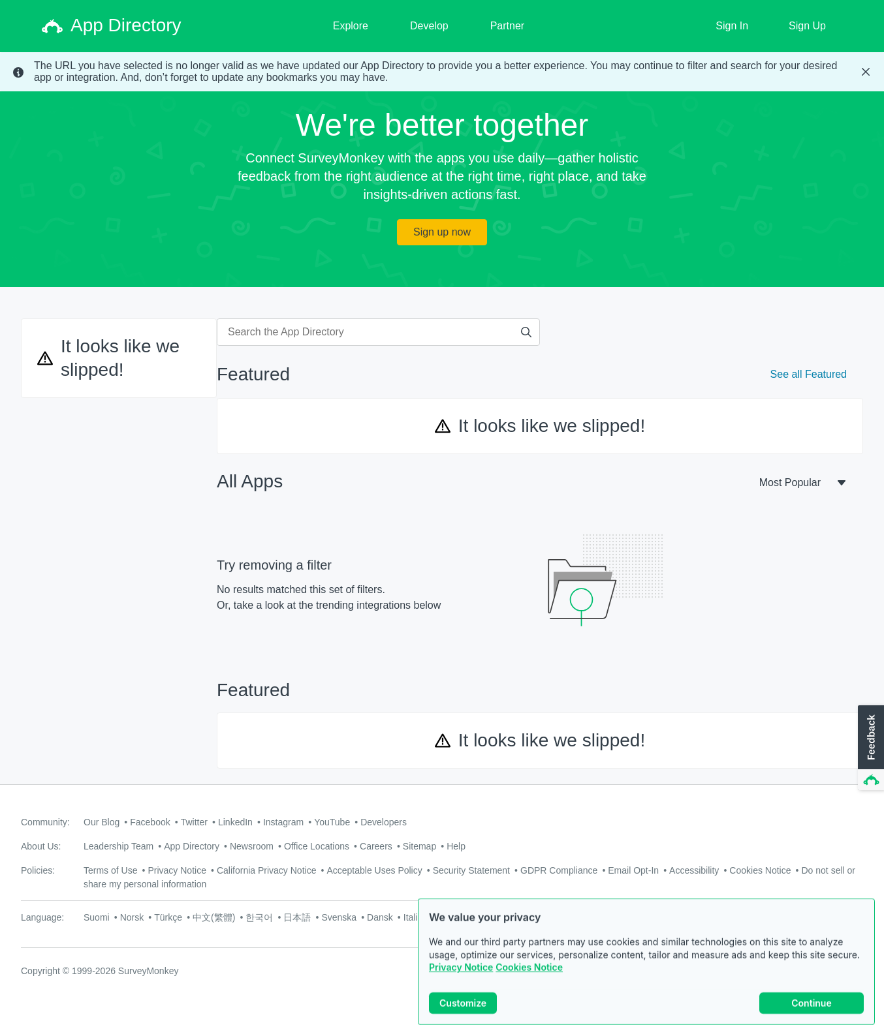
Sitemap (419, 846)
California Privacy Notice (267, 870)
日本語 (297, 917)
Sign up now (442, 231)
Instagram (283, 822)
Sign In (732, 25)
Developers (383, 822)
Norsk (132, 917)
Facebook (150, 822)
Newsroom (252, 846)
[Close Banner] (866, 72)
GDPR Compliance (558, 870)
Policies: (38, 870)
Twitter (194, 822)
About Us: (41, 846)
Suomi (97, 917)
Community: (45, 822)
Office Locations (316, 846)
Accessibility (694, 870)
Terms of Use (110, 870)
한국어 (259, 917)
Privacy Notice (461, 984)
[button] (869, 748)
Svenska (338, 917)
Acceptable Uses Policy (374, 870)
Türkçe (168, 917)
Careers (376, 846)
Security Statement (471, 870)
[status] (442, 71)
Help (456, 846)
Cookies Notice (529, 984)
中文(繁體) (214, 917)
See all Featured (808, 374)
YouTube (332, 822)
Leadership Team (118, 846)
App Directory (191, 846)
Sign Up (807, 25)
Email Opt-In (633, 870)
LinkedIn (235, 822)
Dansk (380, 917)
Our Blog (101, 822)
